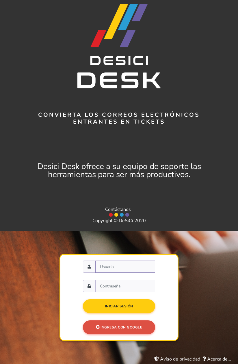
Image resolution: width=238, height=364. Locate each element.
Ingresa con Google (119, 327)
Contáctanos (118, 209)
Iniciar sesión (119, 306)
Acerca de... (216, 359)
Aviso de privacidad (177, 359)
